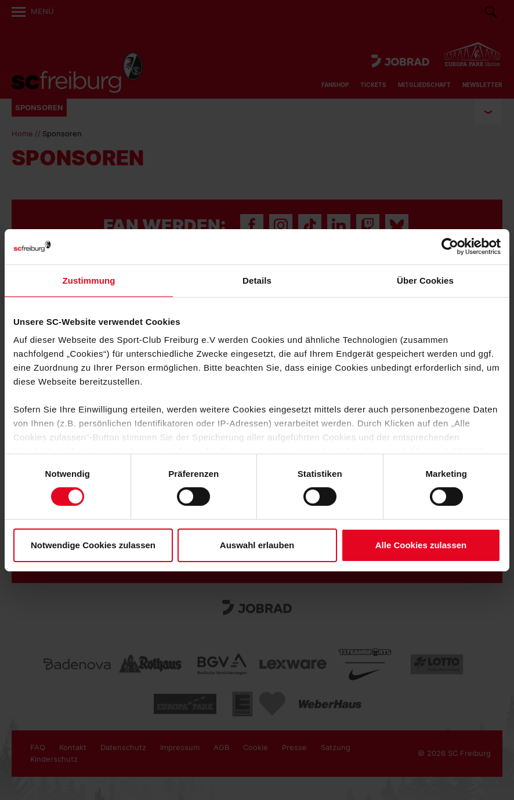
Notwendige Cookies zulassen (93, 545)
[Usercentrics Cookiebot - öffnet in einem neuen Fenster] (450, 246)
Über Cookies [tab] (425, 280)
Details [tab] (257, 280)
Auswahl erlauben (257, 545)
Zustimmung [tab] (89, 280)
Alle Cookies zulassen (421, 545)
